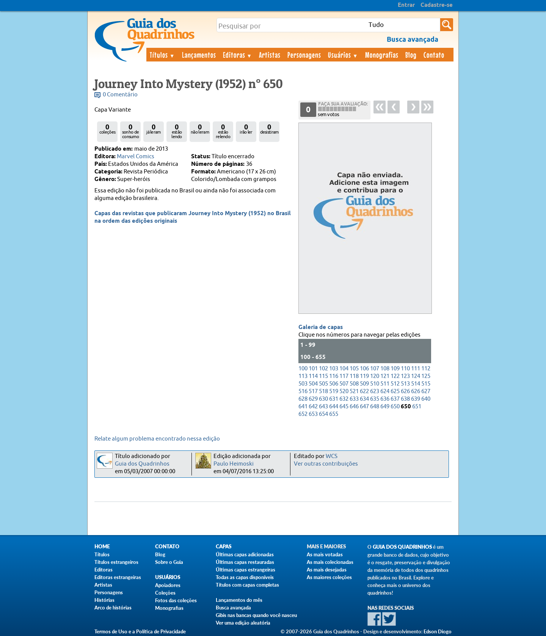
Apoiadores (167, 585)
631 (333, 399)
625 (395, 391)
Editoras (238, 54)
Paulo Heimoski (233, 464)
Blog (411, 54)
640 (425, 399)
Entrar (406, 5)
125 (425, 376)
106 (364, 368)
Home (102, 546)
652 (303, 414)
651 (416, 406)
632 (343, 399)
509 (364, 383)
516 (303, 391)
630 (323, 399)
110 (405, 368)
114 (313, 376)
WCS (331, 456)
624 (384, 391)
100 (303, 368)
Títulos (162, 54)
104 (343, 368)
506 (333, 383)
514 (415, 383)
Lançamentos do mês (239, 600)
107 (374, 368)
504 (313, 383)
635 (374, 399)
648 (374, 406)
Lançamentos (199, 54)
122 (395, 376)
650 (395, 406)
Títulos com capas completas (247, 585)
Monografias (382, 54)
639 (415, 399)
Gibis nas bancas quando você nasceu (256, 615)
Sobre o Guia (169, 562)
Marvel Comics (135, 156)
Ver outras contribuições (326, 464)
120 (374, 376)
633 (354, 399)
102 (323, 368)
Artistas (270, 54)
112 (425, 368)
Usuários (343, 54)
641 (303, 406)
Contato (434, 54)
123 (405, 376)
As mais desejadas (327, 570)
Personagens (304, 54)
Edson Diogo (438, 631)
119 (364, 376)
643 (323, 406)
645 (343, 406)
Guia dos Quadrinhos (142, 464)
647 (364, 406)
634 (364, 399)
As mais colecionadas (330, 562)
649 (384, 406)
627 (425, 391)
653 (313, 414)
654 (323, 414)
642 (313, 406)
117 (343, 376)
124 (415, 376)
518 (323, 391)
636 (384, 399)
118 (354, 376)
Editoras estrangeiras (117, 577)
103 (333, 368)
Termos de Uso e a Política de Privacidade (140, 631)
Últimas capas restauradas (245, 562)
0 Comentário (120, 94)
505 (323, 383)
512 (395, 383)
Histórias (104, 600)
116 (333, 376)
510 (374, 383)
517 (313, 391)
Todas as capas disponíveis (245, 577)
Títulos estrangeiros (116, 562)
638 (405, 399)
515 (425, 383)
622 (364, 391)
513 (405, 383)
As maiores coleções (329, 577)
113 (303, 376)
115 (323, 376)
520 (343, 391)
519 (333, 391)
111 (415, 368)
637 (395, 399)
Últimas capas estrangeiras (245, 570)
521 (354, 391)
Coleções (165, 593)
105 (354, 368)
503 (303, 383)
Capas (223, 546)
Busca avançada (233, 608)
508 (354, 383)
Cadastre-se (436, 5)
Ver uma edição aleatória (243, 623)
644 (333, 406)
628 (303, 399)
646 (354, 406)
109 (395, 368)
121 (384, 376)
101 (313, 368)
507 (343, 383)
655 (333, 414)
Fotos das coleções (176, 600)
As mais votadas (325, 554)
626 (405, 391)
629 (313, 399)
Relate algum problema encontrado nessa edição (157, 438)
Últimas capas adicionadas (245, 554)
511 (384, 383)
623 (374, 391)
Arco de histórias (113, 608)
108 (384, 368)
